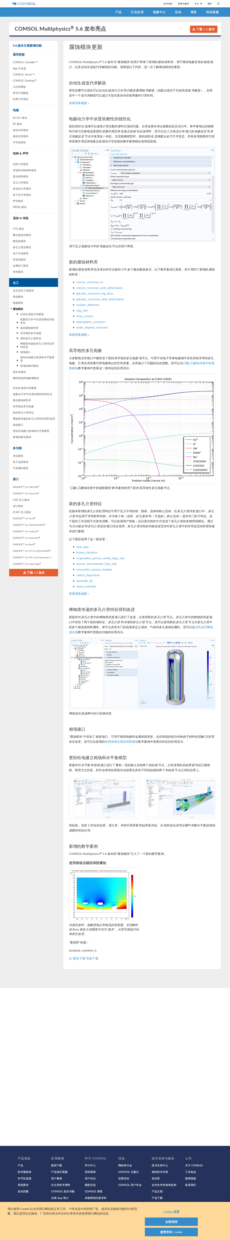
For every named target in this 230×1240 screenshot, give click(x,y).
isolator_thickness (87, 305)
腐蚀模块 (18, 309)
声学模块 (18, 201)
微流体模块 (19, 241)
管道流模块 (19, 259)
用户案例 (56, 1178)
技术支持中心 (160, 1165)
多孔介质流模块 (22, 247)
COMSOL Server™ (24, 74)
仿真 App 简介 (60, 1198)
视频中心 (159, 12)
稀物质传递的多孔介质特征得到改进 (37, 345)
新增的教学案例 (29, 366)
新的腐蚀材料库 (29, 328)
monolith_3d (84, 581)
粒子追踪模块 (21, 462)
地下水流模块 (21, 253)
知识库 (156, 1178)
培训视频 (212, 12)
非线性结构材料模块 (24, 170)
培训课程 (90, 1172)
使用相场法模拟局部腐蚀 (121, 741)
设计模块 (18, 506)
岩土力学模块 (21, 182)
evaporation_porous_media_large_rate (100, 558)
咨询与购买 (183, 3)
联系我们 (190, 1185)
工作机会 (190, 1172)
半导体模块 (19, 142)
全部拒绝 (171, 1222)
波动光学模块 (21, 130)
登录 (210, 3)
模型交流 (90, 1185)
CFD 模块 (18, 229)
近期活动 (123, 1178)
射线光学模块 (21, 136)
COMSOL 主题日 (128, 1172)
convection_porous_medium (94, 569)
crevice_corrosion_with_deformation (99, 288)
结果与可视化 (21, 99)
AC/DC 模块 (20, 118)
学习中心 (90, 1165)
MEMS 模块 (20, 207)
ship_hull (82, 310)
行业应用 (137, 12)
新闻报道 (190, 1178)
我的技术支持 (160, 1172)
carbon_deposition (88, 575)
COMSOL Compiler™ (25, 62)
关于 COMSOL (194, 1165)
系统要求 (23, 1185)
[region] (115, 1221)
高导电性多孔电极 (30, 333)
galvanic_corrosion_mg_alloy (94, 293)
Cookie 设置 (171, 1211)
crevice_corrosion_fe (89, 282)
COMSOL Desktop (24, 80)
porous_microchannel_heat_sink (96, 564)
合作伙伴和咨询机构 (164, 1185)
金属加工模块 (21, 265)
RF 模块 (17, 124)
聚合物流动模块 (22, 235)
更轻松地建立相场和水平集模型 (37, 358)
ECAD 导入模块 (22, 512)
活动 (178, 12)
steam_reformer (86, 586)
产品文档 (157, 1191)
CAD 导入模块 (21, 500)
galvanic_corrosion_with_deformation (100, 299)
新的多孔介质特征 (30, 338)
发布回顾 (23, 1191)
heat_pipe (82, 547)
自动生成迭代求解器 (32, 314)
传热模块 (18, 271)
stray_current (84, 316)
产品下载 (157, 1198)
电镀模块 (18, 303)
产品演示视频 (59, 1172)
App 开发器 (19, 68)
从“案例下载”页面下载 (83, 958)
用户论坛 (90, 1178)
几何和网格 (19, 86)
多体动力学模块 (22, 188)
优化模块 (18, 456)
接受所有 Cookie (171, 1232)
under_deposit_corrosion (92, 327)
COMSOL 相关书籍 (63, 1191)
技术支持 (168, 3)
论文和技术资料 (60, 1185)
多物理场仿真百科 (96, 1198)
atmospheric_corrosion (90, 322)
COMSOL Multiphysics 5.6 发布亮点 (60, 28)
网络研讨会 (125, 1165)
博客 (193, 12)
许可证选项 (24, 1178)
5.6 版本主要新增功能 (27, 45)
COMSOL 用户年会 (130, 1185)
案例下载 (56, 1165)
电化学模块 (19, 372)
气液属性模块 (21, 468)
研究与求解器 (21, 93)
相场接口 (25, 352)
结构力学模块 (21, 164)
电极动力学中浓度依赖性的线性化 (37, 320)
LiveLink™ (26, 487)
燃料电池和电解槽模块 (26, 378)
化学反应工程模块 (23, 290)
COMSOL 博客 (94, 1191)
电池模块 (18, 296)
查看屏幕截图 (78, 103)
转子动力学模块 (22, 195)
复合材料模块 (21, 176)
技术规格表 (24, 1172)
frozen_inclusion (86, 552)
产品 (118, 12)
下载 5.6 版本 (203, 29)
